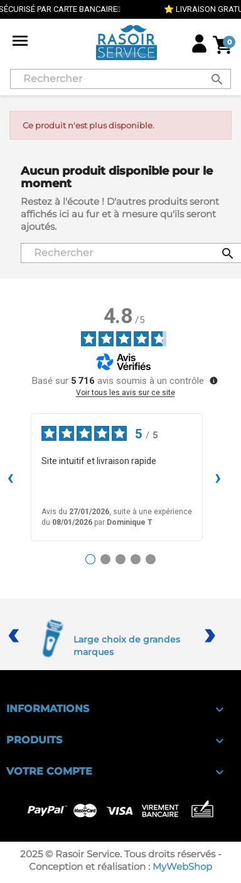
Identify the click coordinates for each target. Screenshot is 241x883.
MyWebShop (182, 866)
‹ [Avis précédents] (10, 477)
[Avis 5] (151, 559)
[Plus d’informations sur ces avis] (213, 379)
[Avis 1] (90, 559)
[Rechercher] (120, 79)
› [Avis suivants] (218, 477)
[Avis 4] (136, 559)
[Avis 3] (120, 559)
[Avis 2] (105, 559)
